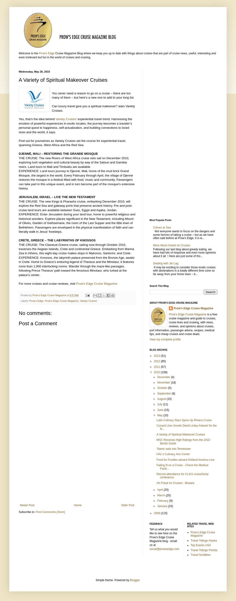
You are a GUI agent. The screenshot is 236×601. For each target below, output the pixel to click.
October (162, 388)
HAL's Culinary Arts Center (173, 454)
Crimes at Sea (162, 227)
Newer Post (27, 505)
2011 (157, 367)
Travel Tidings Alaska (204, 540)
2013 (157, 356)
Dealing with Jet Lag (165, 263)
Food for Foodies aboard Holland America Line (186, 459)
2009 (157, 513)
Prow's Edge (46, 53)
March (161, 495)
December (164, 377)
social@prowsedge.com (164, 549)
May (160, 415)
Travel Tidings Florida (204, 550)
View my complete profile (165, 339)
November (164, 382)
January (162, 506)
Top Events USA (201, 545)
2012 (157, 361)
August (162, 399)
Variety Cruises (66, 119)
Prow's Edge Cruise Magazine (96, 283)
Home (78, 505)
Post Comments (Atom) (50, 512)
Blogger (134, 580)
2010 (157, 372)
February (163, 500)
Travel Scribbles (201, 555)
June (160, 410)
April (160, 489)
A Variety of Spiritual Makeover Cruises (181, 434)
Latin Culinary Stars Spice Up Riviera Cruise (184, 420)
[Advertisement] (77, 465)
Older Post (127, 505)
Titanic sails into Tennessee (174, 448)
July (160, 404)
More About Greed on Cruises (171, 245)
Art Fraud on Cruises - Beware (175, 483)
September (164, 393)
